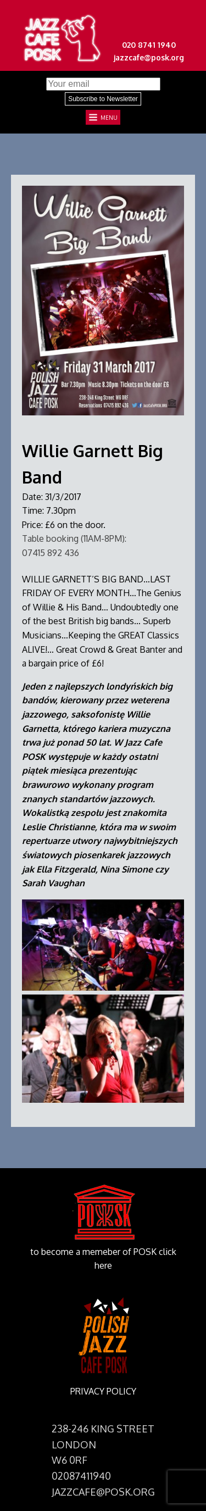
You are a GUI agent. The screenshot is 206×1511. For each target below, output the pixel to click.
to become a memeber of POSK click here (103, 1258)
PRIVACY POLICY (103, 1391)
